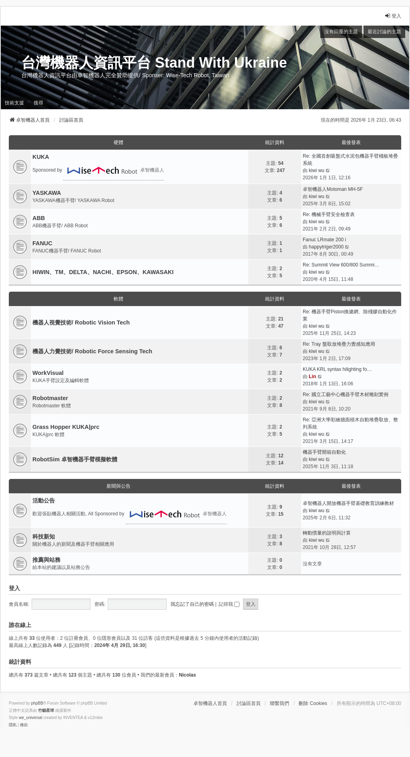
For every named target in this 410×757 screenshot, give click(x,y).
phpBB (37, 703)
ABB (38, 218)
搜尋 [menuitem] (38, 103)
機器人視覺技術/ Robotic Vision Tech (81, 322)
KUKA (40, 157)
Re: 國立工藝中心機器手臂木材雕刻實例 (345, 394)
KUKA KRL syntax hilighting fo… (337, 369)
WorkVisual (48, 373)
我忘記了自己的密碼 (192, 604)
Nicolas (187, 675)
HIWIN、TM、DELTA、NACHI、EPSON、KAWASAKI (102, 272)
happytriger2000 (326, 247)
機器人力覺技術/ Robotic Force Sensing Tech (92, 351)
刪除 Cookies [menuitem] (313, 703)
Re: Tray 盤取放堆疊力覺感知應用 (339, 344)
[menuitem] (13, 725)
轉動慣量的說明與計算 (327, 533)
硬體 (118, 142)
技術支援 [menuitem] (14, 103)
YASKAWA (46, 193)
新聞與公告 (119, 486)
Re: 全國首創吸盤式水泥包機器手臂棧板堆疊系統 (350, 159)
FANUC (42, 243)
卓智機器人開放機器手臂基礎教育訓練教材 (348, 503)
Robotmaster (50, 398)
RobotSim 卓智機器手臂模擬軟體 (74, 459)
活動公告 (43, 500)
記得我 (229, 604)
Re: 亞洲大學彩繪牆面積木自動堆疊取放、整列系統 (350, 423)
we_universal (30, 717)
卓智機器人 (113, 170)
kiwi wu (316, 170)
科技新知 (43, 536)
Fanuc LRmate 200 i (324, 239)
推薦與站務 (46, 560)
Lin (312, 376)
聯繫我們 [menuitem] (279, 703)
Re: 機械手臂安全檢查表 (329, 214)
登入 (14, 588)
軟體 (118, 299)
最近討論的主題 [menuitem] (384, 31)
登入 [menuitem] (392, 16)
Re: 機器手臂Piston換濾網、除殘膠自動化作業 (350, 315)
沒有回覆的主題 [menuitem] (341, 31)
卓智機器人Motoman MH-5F (333, 189)
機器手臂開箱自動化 (324, 452)
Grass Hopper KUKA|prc (65, 427)
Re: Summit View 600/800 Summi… (341, 265)
